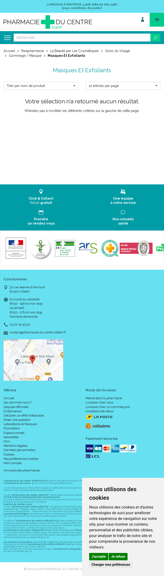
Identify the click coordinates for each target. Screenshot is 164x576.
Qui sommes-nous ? (18, 402)
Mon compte (12, 463)
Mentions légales (15, 445)
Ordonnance (12, 411)
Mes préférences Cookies (21, 459)
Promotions (12, 428)
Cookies (9, 454)
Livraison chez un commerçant (108, 407)
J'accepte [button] (99, 556)
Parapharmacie (32, 51)
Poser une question (17, 420)
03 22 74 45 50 (20, 324)
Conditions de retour (100, 411)
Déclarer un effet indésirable (24, 415)
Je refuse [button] (118, 556)
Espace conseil (14, 433)
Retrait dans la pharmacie (104, 398)
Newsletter (11, 437)
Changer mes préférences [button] (111, 564)
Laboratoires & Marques (20, 424)
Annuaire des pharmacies (22, 470)
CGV (7, 441)
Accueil (9, 51)
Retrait (41, 197)
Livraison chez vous (99, 402)
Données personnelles (19, 450)
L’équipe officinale (16, 407)
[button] (41, 86)
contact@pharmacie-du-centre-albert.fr (38, 332)
